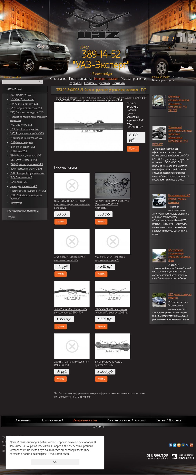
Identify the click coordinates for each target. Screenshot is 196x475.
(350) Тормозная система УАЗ (26, 168)
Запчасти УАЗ (14, 89)
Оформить (177, 77)
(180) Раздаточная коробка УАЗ (27, 133)
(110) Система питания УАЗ (24, 103)
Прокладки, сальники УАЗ (23, 186)
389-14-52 (101, 54)
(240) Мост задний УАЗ (22, 146)
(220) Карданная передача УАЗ (26, 138)
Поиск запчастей (80, 79)
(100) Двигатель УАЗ (21, 95)
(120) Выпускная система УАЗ (26, 108)
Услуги (11, 217)
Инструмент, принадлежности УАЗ (28, 190)
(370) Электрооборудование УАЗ (27, 173)
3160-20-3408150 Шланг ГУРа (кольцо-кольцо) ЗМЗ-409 (70, 311)
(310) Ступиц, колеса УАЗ (23, 160)
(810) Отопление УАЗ (21, 177)
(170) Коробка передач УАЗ (24, 129)
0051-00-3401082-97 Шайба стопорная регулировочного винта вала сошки (72, 204)
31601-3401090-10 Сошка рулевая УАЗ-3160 (108, 363)
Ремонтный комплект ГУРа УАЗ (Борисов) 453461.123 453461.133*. (112, 204)
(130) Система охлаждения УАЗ (27, 112)
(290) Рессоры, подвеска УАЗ (25, 155)
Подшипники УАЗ (19, 182)
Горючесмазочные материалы (23, 210)
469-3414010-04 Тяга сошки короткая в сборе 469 (110, 258)
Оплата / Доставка (97, 83)
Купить (133, 148)
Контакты (119, 83)
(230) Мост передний (21, 142)
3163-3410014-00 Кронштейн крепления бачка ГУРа (69, 258)
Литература (16, 203)
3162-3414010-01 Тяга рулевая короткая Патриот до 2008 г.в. (111, 311)
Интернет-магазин (106, 79)
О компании (58, 79)
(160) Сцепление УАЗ (21, 124)
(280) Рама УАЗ (18, 151)
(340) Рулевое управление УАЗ (26, 164)
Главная (60, 97)
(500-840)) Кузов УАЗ (22, 99)
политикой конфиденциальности (42, 454)
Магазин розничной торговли (126, 420)
